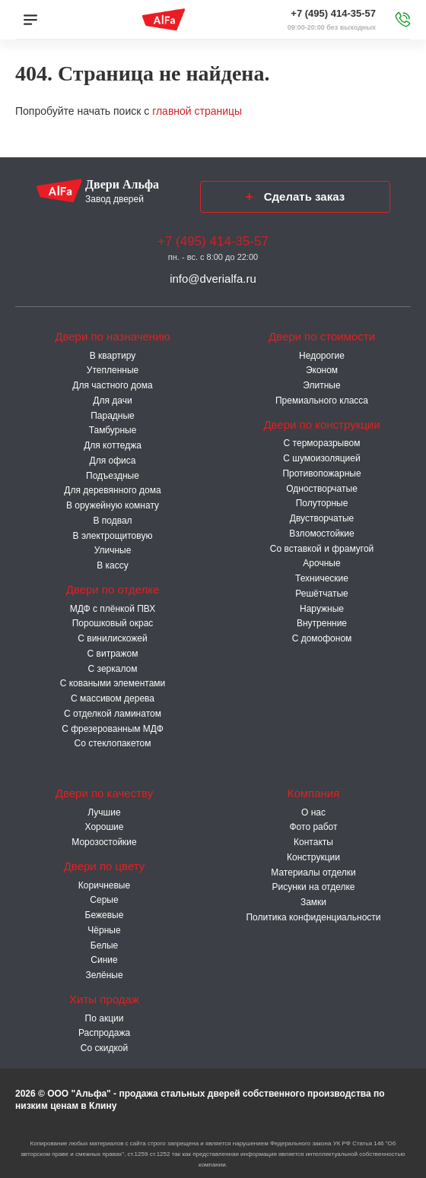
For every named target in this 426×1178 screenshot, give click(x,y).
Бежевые (104, 915)
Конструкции (313, 857)
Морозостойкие (104, 842)
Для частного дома (112, 385)
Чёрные (103, 930)
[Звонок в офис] (403, 19)
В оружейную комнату (112, 505)
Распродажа (104, 1033)
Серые (104, 900)
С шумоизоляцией (321, 458)
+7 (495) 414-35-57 (333, 13)
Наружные (322, 608)
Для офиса (113, 460)
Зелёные (103, 975)
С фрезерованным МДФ (113, 729)
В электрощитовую (113, 535)
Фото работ (313, 827)
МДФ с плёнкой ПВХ (113, 608)
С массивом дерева (112, 698)
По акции (104, 1018)
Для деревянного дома (112, 490)
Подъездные (112, 475)
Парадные (113, 415)
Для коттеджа (112, 445)
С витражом (112, 653)
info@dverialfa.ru (213, 278)
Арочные (321, 563)
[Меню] (30, 20)
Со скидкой (104, 1048)
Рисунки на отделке (313, 887)
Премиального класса (321, 400)
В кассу (113, 565)
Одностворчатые (322, 488)
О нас (313, 812)
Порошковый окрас (113, 623)
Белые (104, 945)
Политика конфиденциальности (313, 917)
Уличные (113, 550)
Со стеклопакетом (112, 743)
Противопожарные (321, 473)
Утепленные (112, 370)
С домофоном (322, 638)
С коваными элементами (113, 683)
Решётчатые (321, 593)
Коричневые (104, 885)
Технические (321, 578)
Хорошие (104, 827)
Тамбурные (113, 430)
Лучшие (103, 812)
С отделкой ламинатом (112, 713)
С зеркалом (113, 668)
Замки (313, 902)
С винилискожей (112, 638)
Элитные (321, 385)
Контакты (313, 842)
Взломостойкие (321, 533)
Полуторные (322, 503)
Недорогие (322, 355)
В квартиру (113, 355)
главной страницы (197, 111)
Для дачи (112, 400)
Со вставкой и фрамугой (322, 548)
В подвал (112, 520)
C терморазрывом (322, 443)
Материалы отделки (313, 872)
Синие (104, 960)
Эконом (322, 370)
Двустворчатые (322, 518)
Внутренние (322, 623)
